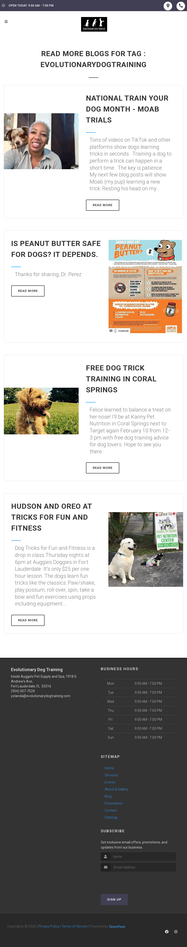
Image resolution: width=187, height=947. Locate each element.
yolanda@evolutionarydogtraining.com (40, 696)
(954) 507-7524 (23, 691)
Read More (102, 205)
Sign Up (114, 899)
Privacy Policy (48, 926)
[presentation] (127, 880)
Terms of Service (74, 926)
